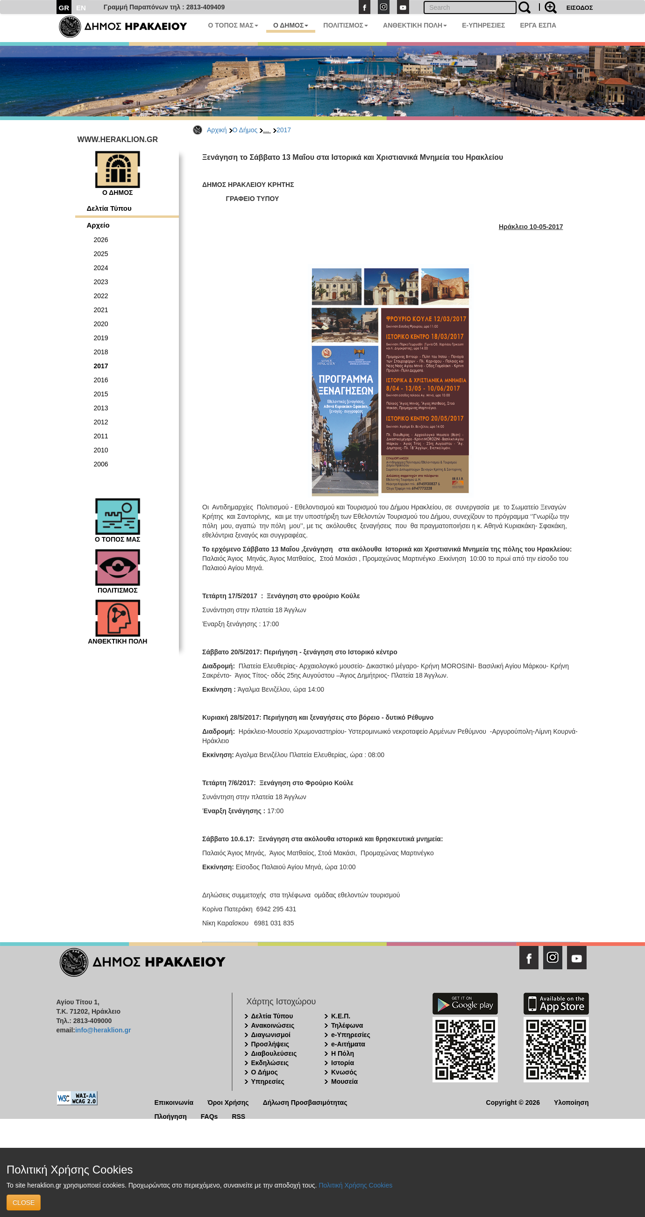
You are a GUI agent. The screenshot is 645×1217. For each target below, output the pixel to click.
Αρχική (217, 130)
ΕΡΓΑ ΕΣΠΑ (538, 25)
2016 (101, 380)
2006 (101, 464)
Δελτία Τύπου (109, 208)
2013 (101, 408)
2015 (101, 394)
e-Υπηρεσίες (350, 1034)
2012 (101, 422)
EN (81, 8)
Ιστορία (342, 1063)
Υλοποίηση (571, 1102)
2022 (101, 296)
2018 (101, 352)
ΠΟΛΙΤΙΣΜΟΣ (345, 25)
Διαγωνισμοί (271, 1034)
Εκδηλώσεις (270, 1063)
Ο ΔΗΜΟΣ (290, 25)
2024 (101, 268)
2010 (101, 450)
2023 (101, 282)
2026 (101, 239)
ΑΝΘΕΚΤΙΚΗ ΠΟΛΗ (415, 25)
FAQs (209, 1116)
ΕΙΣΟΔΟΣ (580, 7)
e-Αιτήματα (348, 1044)
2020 (101, 324)
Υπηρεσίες (267, 1081)
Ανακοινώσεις (273, 1025)
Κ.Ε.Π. (340, 1016)
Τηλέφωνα (347, 1025)
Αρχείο (98, 225)
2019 (101, 338)
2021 (101, 310)
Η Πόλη (342, 1053)
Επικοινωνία (174, 1102)
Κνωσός (344, 1072)
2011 (101, 436)
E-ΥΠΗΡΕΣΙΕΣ (483, 25)
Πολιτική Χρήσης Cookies (355, 1185)
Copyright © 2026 (513, 1102)
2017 (283, 130)
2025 (101, 254)
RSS (238, 1116)
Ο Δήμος (245, 130)
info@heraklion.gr (103, 1030)
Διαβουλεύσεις (274, 1053)
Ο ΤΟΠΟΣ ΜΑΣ (233, 25)
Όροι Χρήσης (228, 1102)
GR (64, 8)
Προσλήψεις (270, 1044)
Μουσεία (344, 1081)
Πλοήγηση (171, 1116)
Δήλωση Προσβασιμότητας (305, 1102)
